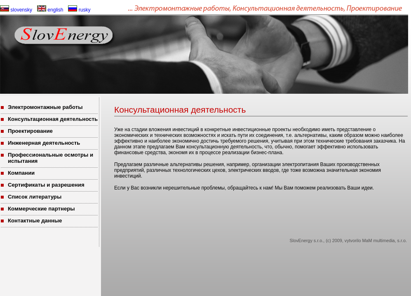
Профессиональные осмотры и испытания (50, 158)
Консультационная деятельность (53, 119)
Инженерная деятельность (44, 143)
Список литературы (34, 197)
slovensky (16, 10)
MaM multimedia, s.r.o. (384, 240)
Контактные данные (35, 220)
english (50, 10)
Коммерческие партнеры (41, 209)
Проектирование (30, 131)
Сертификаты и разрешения (46, 185)
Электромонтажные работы (45, 107)
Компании (21, 173)
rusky (79, 10)
